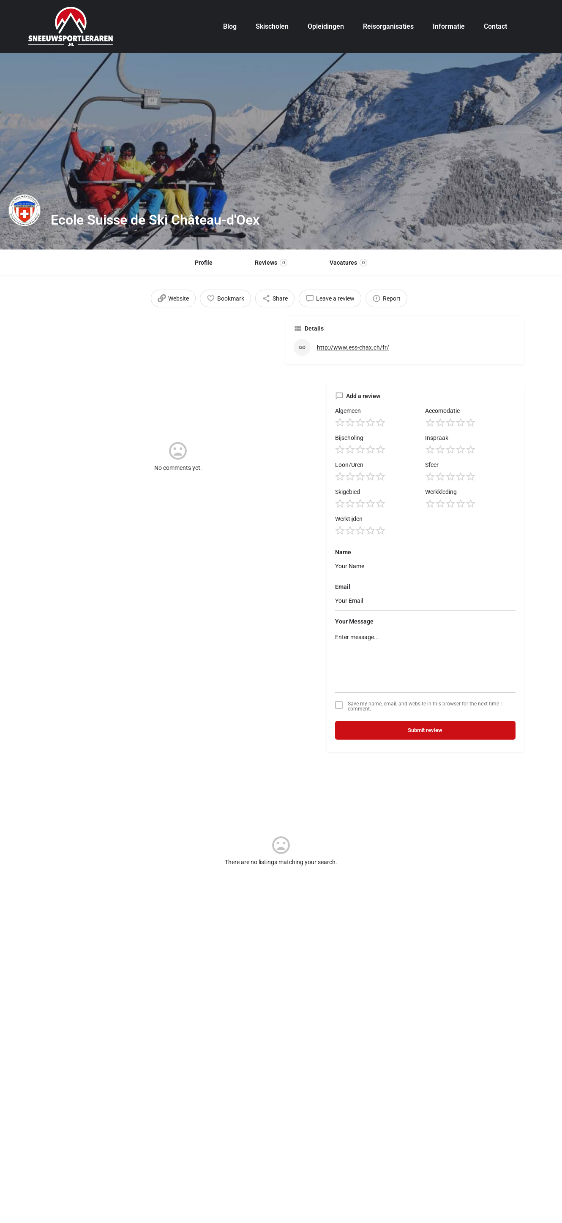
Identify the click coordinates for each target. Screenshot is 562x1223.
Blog (230, 26)
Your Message (354, 640)
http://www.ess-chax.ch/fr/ (353, 353)
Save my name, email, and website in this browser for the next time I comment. (425, 725)
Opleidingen (326, 26)
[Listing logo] (25, 220)
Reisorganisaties (388, 26)
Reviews (271, 262)
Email (342, 605)
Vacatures (348, 262)
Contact (495, 26)
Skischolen (272, 26)
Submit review (425, 749)
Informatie (449, 26)
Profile (204, 262)
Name (343, 571)
